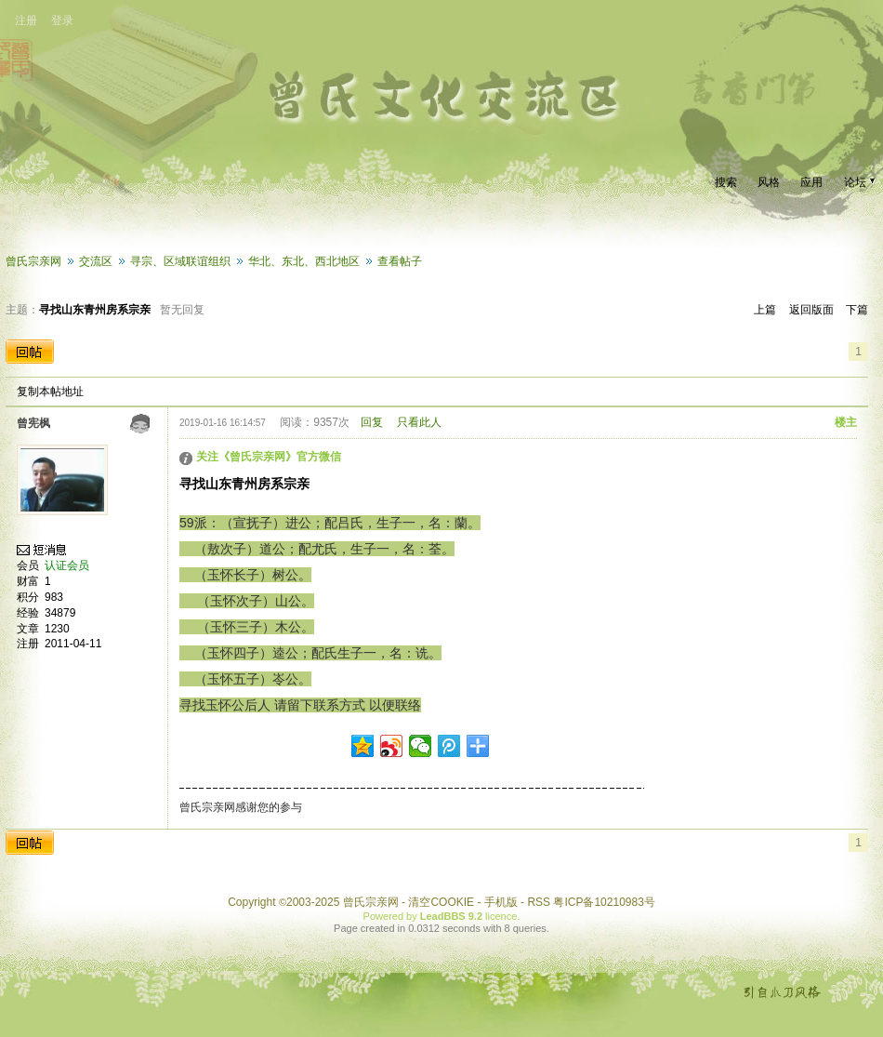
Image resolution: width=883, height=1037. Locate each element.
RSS (538, 902)
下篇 (857, 309)
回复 (372, 422)
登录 (62, 20)
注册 (26, 20)
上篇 (765, 309)
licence (501, 916)
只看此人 (419, 422)
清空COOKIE (441, 902)
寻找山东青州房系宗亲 (95, 309)
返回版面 (811, 309)
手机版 (501, 902)
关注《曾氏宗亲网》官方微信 (268, 456)
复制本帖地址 (50, 391)
